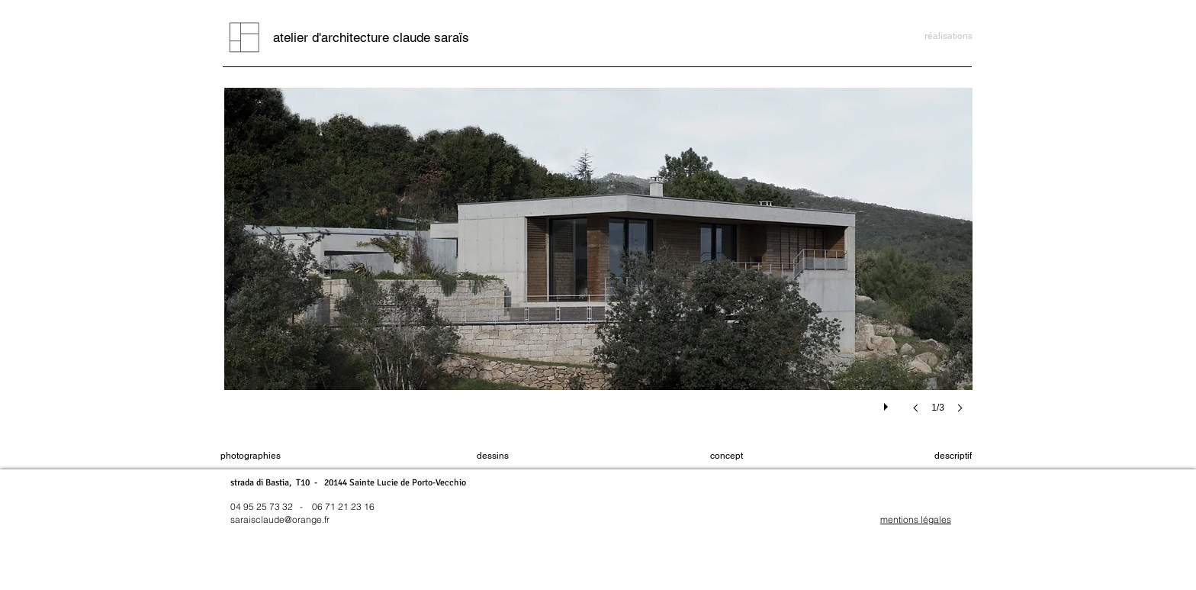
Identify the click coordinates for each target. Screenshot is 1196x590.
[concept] (726, 456)
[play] (888, 403)
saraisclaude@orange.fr (280, 519)
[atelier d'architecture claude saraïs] (371, 37)
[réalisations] (948, 36)
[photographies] (250, 456)
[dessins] (492, 456)
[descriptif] (953, 456)
